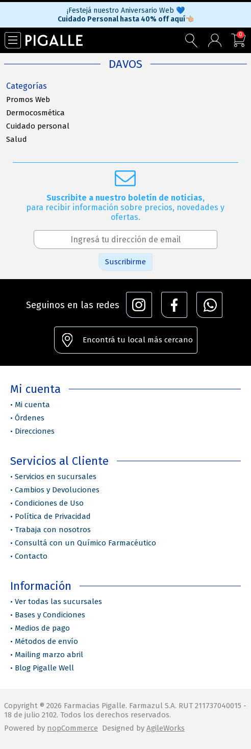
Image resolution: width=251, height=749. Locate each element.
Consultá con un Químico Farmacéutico (85, 542)
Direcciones (35, 431)
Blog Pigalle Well (44, 667)
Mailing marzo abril (49, 654)
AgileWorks (165, 728)
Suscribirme (125, 261)
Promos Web (28, 99)
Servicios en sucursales (55, 476)
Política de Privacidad (53, 516)
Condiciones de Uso (49, 503)
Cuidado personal (37, 126)
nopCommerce (72, 728)
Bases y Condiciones (50, 614)
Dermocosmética (35, 112)
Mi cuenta (32, 404)
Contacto (31, 556)
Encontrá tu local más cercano (138, 339)
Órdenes (29, 417)
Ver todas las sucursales (58, 601)
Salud (16, 139)
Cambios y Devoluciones (57, 489)
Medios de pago (42, 628)
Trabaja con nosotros (53, 529)
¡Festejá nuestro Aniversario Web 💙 (126, 10)
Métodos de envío (46, 641)
